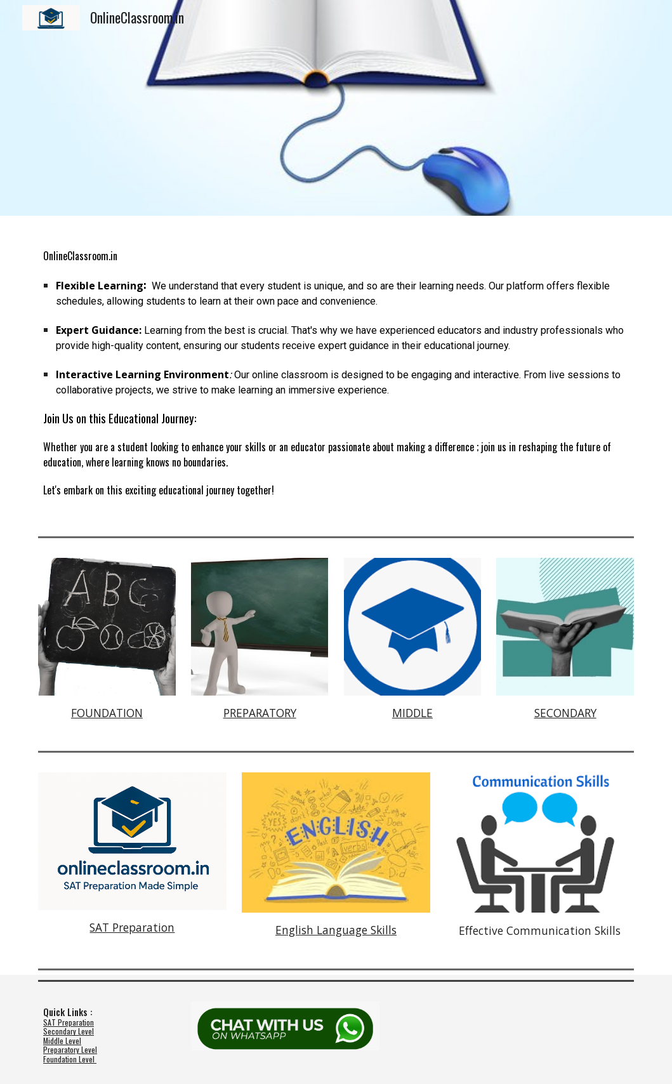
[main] (336, 373)
